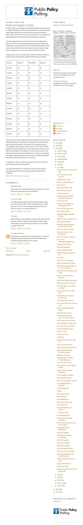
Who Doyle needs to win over (66, 283)
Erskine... (60, 391)
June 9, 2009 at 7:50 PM (20, 243)
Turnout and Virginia (63, 394)
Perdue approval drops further (66, 320)
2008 (57, 489)
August (59, 162)
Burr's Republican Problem (65, 300)
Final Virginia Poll (62, 405)
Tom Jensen (14, 199)
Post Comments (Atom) (21, 255)
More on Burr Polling (63, 211)
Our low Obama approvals (65, 208)
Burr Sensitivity (61, 396)
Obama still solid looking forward (67, 280)
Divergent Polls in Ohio (64, 244)
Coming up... (61, 337)
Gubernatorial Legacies (64, 378)
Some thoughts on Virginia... (65, 375)
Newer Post (9, 251)
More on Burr (61, 185)
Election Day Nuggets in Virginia (67, 381)
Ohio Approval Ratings (64, 221)
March (59, 480)
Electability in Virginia (63, 445)
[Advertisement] (66, 104)
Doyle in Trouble (62, 331)
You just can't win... (63, 334)
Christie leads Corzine (63, 179)
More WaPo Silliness (63, 443)
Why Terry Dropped (63, 432)
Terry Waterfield (15, 233)
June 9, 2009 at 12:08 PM (21, 194)
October (59, 156)
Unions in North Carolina (64, 344)
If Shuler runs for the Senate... (66, 451)
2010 (57, 145)
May (58, 475)
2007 (57, 492)
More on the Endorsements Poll (66, 347)
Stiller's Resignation (63, 440)
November (60, 153)
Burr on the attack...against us (66, 237)
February (60, 483)
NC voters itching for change (65, 326)
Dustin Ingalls (58, 128)
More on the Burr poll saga (65, 260)
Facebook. (70, 25)
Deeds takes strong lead (64, 402)
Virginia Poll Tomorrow (64, 463)
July (58, 164)
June (59, 167)
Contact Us (56, 501)
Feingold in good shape (64, 313)
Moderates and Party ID (64, 190)
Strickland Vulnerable (63, 247)
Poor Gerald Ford (62, 201)
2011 (57, 143)
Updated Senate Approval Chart (67, 219)
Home (28, 251)
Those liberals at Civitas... (65, 362)
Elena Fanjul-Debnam (60, 131)
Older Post (47, 251)
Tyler (12, 216)
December (60, 151)
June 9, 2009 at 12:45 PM (21, 228)
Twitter (62, 25)
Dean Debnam (58, 126)
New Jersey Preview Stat (64, 188)
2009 (57, 148)
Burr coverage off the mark (65, 448)
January (59, 485)
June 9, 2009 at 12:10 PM (21, 211)
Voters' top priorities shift (64, 250)
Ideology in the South (63, 355)
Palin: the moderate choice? (65, 229)
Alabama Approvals (63, 388)
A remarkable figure (63, 399)
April (58, 477)
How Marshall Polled (63, 415)
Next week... (61, 257)
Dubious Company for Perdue (66, 263)
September (60, 159)
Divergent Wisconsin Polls (65, 329)
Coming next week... (63, 193)
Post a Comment (11, 248)
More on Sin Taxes (62, 466)
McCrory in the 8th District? (65, 182)
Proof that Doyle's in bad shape (66, 323)
